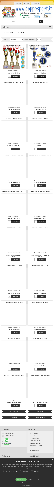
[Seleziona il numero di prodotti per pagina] (38, 39)
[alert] (27, 472)
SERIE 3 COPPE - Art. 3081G (14, 228)
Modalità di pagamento (35, 443)
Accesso (27, 3)
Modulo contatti (34, 433)
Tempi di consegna (34, 438)
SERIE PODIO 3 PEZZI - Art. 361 (40, 118)
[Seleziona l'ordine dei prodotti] (16, 39)
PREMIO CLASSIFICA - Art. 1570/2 (14, 155)
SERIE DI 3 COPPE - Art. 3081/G (40, 228)
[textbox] (25, 21)
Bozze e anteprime (34, 450)
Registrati (18, 3)
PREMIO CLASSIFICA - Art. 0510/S (40, 46)
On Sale (40, 411)
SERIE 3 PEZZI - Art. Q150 (40, 338)
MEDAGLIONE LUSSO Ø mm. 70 (40, 265)
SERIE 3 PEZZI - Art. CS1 (14, 338)
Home (3, 35)
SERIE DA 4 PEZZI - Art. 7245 (40, 82)
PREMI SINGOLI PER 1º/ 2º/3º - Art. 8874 (14, 82)
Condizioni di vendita (35, 440)
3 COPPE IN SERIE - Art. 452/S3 (14, 265)
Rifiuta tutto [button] (33, 479)
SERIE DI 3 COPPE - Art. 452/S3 (40, 302)
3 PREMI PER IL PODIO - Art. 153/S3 (14, 302)
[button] (27, 483)
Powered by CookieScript (27, 485)
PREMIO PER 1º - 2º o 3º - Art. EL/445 (40, 191)
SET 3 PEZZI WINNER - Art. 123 (14, 118)
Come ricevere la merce (36, 445)
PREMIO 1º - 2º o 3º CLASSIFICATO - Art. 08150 (40, 155)
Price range (14, 411)
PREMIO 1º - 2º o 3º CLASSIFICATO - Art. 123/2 (14, 191)
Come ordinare (33, 436)
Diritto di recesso (34, 448)
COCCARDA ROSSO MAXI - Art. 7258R (14, 375)
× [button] (52, 459)
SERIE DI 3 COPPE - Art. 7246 (14, 46)
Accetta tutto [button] (21, 479)
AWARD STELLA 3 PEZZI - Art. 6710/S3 (40, 375)
